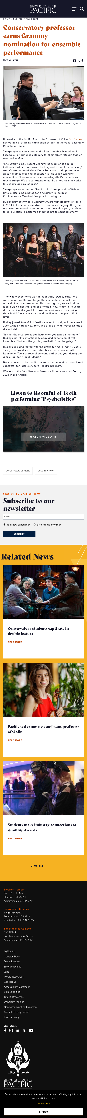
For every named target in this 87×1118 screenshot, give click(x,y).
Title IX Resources (14, 996)
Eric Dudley (75, 139)
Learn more (42, 1103)
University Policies (14, 1001)
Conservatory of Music (18, 470)
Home (6, 19)
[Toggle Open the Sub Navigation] (73, 9)
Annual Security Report (16, 1012)
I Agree (43, 1111)
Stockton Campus (14, 889)
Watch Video (43, 436)
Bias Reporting (12, 991)
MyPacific (9, 951)
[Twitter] (79, 61)
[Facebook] (82, 61)
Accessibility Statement (17, 986)
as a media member (49, 524)
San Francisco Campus (17, 928)
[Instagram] (12, 1031)
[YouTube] (32, 1031)
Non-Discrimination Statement (20, 1006)
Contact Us (10, 981)
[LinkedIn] (75, 61)
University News (46, 470)
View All (37, 865)
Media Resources (14, 976)
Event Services (12, 961)
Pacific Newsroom (25, 19)
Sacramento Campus (16, 909)
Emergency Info (12, 966)
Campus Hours (12, 956)
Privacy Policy (11, 1017)
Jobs (6, 971)
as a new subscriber (18, 524)
